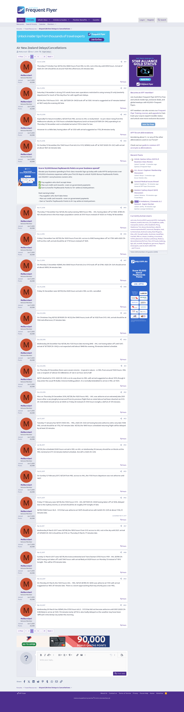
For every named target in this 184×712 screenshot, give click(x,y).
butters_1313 (143, 225)
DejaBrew (155, 222)
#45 (125, 207)
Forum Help (144, 693)
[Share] (121, 61)
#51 (125, 366)
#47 (125, 260)
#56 (125, 498)
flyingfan (157, 229)
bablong (162, 241)
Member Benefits (80, 20)
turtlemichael (135, 232)
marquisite (134, 225)
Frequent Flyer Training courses (148, 112)
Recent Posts (136, 155)
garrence (155, 243)
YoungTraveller (143, 234)
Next (49, 56)
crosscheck (158, 236)
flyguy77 (162, 243)
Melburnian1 (23, 51)
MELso (139, 236)
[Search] (161, 20)
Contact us (113, 693)
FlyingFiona (147, 243)
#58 (125, 552)
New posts (20, 24)
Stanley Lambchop (150, 238)
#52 (125, 392)
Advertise (159, 693)
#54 (125, 445)
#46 (125, 234)
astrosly (133, 220)
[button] (49, 20)
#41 (125, 62)
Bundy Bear (151, 227)
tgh (131, 243)
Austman (152, 234)
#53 (125, 418)
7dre (149, 241)
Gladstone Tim (135, 227)
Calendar (42, 24)
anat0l (139, 222)
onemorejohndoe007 (138, 229)
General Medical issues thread (146, 181)
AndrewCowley (146, 232)
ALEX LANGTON (150, 246)
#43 (125, 114)
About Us (104, 693)
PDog (158, 225)
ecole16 (139, 243)
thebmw (133, 222)
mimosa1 (150, 229)
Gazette (96, 20)
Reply (124, 82)
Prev (21, 56)
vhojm (144, 236)
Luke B (141, 246)
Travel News (138, 197)
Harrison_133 (147, 222)
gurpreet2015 (152, 220)
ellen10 (158, 227)
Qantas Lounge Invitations (143, 209)
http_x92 (133, 234)
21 (44, 56)
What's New (42, 20)
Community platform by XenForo (92, 698)
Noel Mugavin (157, 232)
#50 (124, 339)
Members (51, 24)
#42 (125, 88)
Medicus (161, 238)
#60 (124, 605)
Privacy (135, 693)
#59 (125, 579)
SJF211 (132, 238)
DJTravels (155, 241)
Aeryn (144, 227)
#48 (125, 287)
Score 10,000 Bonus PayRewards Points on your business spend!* (69, 168)
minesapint (134, 246)
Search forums (31, 24)
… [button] (41, 56)
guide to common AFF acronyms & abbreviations (145, 146)
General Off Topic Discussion (144, 186)
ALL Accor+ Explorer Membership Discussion (147, 172)
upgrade (155, 113)
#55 (125, 471)
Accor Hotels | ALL (140, 178)
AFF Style (21, 693)
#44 (125, 141)
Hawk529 (151, 225)
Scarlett (133, 236)
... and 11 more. (135, 248)
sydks (162, 222)
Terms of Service (125, 693)
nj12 (135, 243)
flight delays (46, 52)
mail (162, 229)
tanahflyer (160, 234)
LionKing (150, 236)
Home (21, 20)
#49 (125, 313)
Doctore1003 (142, 220)
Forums (30, 20)
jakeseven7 (139, 238)
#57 (125, 526)
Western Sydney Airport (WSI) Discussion (146, 191)
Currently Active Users (141, 216)
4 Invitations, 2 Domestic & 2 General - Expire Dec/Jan (148, 203)
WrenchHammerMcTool (138, 241)
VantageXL (161, 220)
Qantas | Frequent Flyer (142, 166)
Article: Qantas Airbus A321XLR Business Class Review (146, 160)
